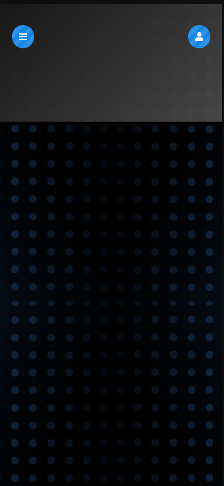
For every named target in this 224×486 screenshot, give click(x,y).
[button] (199, 36)
